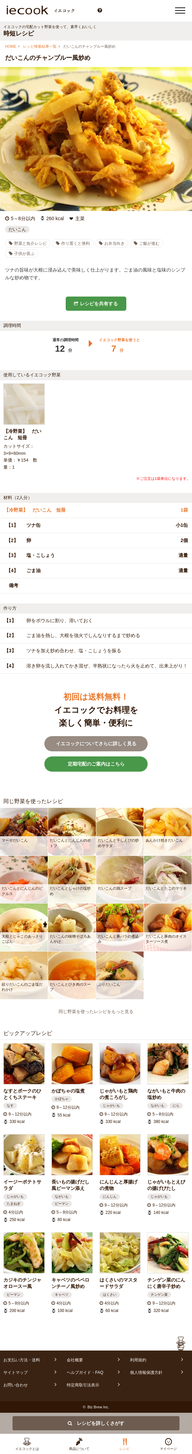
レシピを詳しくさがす (96, 1423)
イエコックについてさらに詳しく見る (96, 743)
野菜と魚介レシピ (28, 243)
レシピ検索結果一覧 (40, 46)
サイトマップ (15, 1372)
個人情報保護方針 (146, 1372)
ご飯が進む (146, 243)
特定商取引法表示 (83, 1385)
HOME (10, 46)
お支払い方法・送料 (21, 1360)
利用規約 (138, 1360)
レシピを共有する (96, 303)
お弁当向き (112, 243)
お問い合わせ (15, 1385)
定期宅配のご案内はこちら (96, 764)
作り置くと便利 (73, 243)
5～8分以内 (23, 218)
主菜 (80, 218)
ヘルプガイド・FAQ (85, 1372)
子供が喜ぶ (22, 253)
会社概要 (75, 1360)
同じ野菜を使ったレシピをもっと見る (96, 1011)
